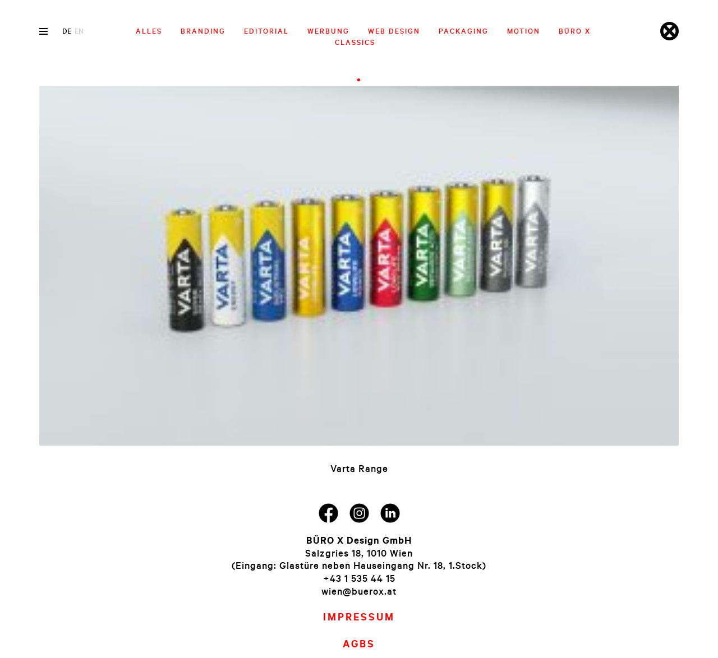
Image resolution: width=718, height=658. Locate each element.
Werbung (328, 30)
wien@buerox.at (359, 591)
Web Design (394, 30)
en (79, 30)
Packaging (464, 30)
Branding (203, 30)
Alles (149, 30)
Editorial (266, 30)
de (66, 30)
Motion (523, 30)
